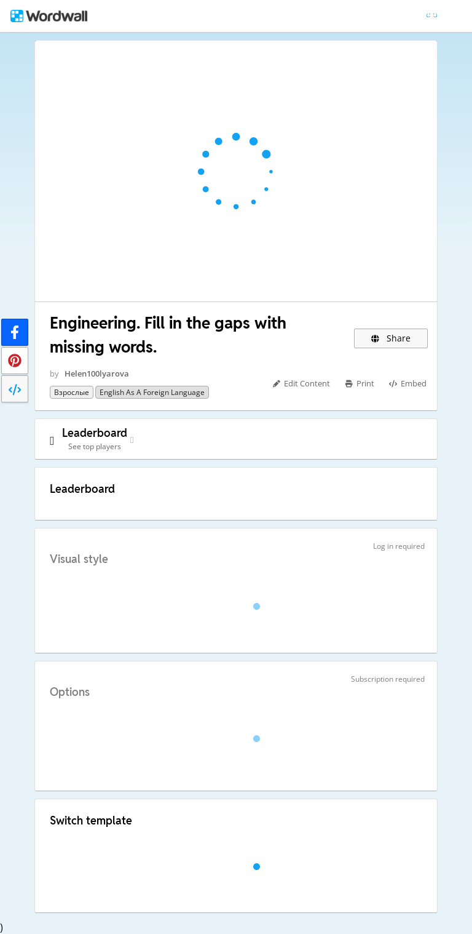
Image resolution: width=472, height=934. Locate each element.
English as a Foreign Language (152, 392)
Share (391, 338)
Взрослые (71, 392)
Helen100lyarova (97, 373)
